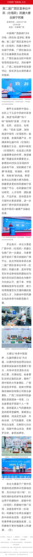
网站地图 (23, 539)
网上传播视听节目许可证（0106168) (9, 552)
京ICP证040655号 (23, 552)
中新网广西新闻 (14, 2)
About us (9, 537)
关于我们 (2, 537)
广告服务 (25, 537)
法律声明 (15, 539)
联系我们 (17, 537)
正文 (24, 2)
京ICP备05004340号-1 (22, 554)
